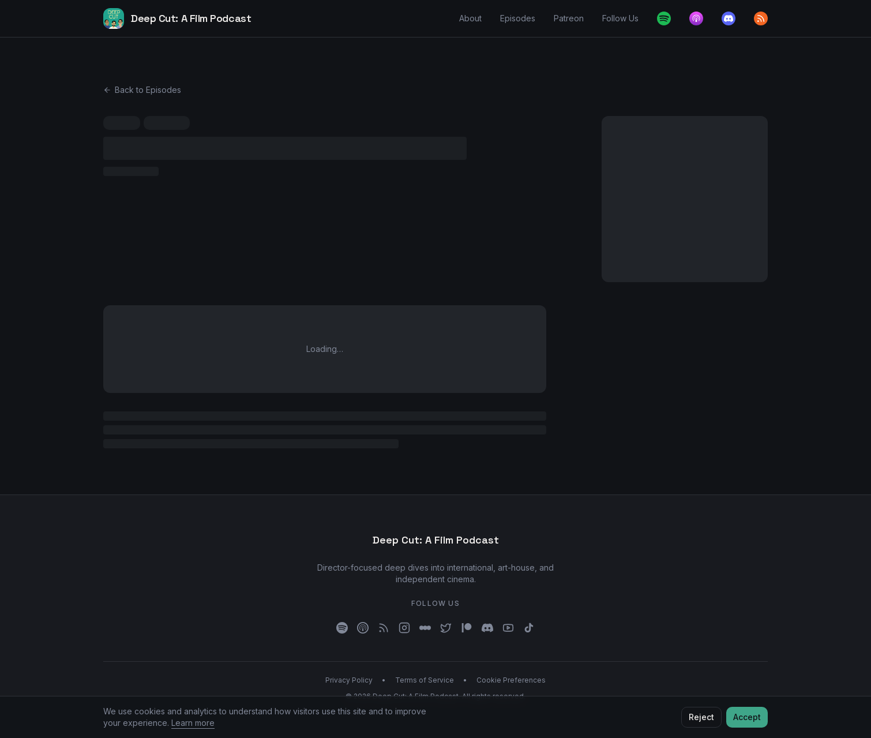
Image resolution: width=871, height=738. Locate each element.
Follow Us (620, 18)
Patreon (569, 18)
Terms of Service (424, 680)
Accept (747, 717)
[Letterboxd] (425, 628)
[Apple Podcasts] (696, 18)
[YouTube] (508, 628)
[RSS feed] (761, 18)
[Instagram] (404, 628)
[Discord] (728, 18)
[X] (446, 628)
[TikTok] (529, 628)
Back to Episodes (142, 90)
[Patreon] (466, 628)
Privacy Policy (349, 680)
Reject (701, 717)
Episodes (517, 18)
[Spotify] (664, 18)
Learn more (193, 723)
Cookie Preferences (511, 680)
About (470, 18)
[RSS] (383, 628)
